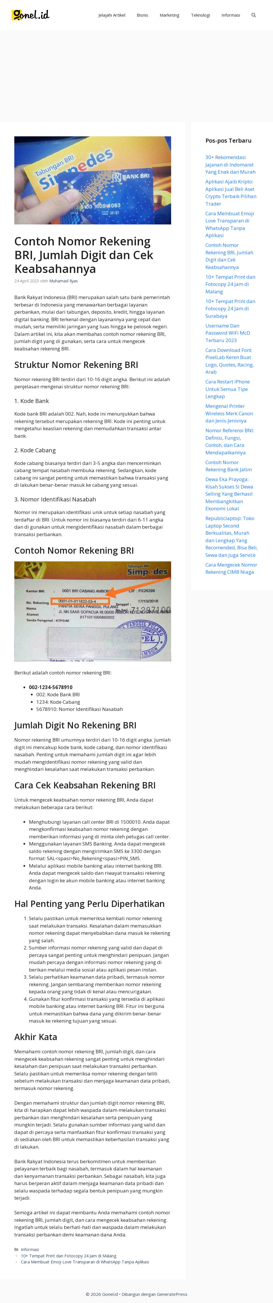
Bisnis (142, 15)
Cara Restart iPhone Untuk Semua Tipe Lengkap (227, 389)
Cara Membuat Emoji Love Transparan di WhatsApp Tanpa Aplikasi (85, 1262)
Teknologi (200, 15)
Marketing (169, 15)
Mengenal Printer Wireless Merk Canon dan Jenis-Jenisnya (229, 413)
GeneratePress (172, 1294)
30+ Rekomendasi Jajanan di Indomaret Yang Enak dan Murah (230, 164)
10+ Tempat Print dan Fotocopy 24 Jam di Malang (68, 1256)
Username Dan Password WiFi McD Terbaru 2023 (227, 333)
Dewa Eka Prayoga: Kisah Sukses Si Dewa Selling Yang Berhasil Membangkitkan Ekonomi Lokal (229, 494)
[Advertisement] (136, 73)
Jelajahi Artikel (111, 15)
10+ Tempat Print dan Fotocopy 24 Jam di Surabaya (230, 308)
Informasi (230, 15)
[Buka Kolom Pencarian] (254, 15)
